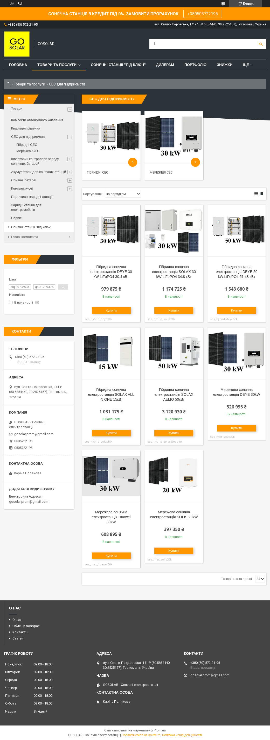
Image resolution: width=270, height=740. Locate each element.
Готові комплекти (24, 237)
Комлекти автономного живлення (37, 120)
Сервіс (16, 218)
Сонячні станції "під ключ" (31, 227)
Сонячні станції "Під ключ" (118, 65)
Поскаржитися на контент (141, 735)
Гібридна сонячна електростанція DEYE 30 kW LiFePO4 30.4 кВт (111, 272)
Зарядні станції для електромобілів (26, 207)
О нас (16, 620)
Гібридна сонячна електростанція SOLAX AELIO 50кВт (174, 394)
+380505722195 (203, 13)
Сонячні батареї (23, 180)
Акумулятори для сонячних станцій (38, 172)
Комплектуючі (22, 188)
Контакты (20, 632)
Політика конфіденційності (182, 735)
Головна (18, 65)
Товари (16, 108)
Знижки (224, 65)
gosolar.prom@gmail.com (33, 434)
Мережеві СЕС (161, 172)
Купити (111, 310)
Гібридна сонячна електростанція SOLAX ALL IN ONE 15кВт (111, 394)
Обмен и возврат (26, 626)
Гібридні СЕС (97, 172)
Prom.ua (160, 730)
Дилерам (165, 65)
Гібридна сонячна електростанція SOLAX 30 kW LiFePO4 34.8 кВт (174, 272)
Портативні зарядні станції (31, 197)
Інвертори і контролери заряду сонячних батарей (35, 161)
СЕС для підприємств (28, 137)
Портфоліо (195, 65)
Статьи (18, 638)
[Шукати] (261, 44)
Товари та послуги (57, 65)
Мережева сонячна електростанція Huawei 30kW (111, 517)
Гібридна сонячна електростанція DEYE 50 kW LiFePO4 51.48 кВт (237, 272)
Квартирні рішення (25, 128)
